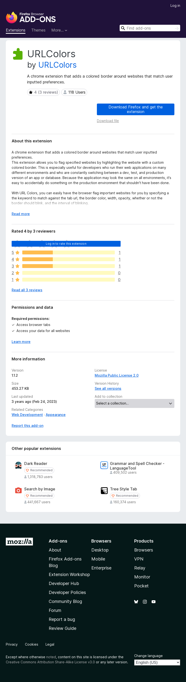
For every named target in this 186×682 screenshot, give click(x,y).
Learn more (21, 342)
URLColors (57, 65)
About (55, 549)
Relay (139, 567)
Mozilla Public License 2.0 (117, 375)
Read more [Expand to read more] (21, 214)
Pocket (141, 585)
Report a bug (62, 619)
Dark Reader (35, 463)
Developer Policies (67, 592)
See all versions (108, 388)
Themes (38, 30)
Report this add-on (27, 425)
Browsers (143, 549)
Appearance (56, 415)
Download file (108, 121)
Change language (148, 656)
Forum (55, 610)
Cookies (31, 644)
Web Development (27, 415)
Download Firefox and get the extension (135, 109)
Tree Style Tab (123, 489)
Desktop (99, 549)
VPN (138, 558)
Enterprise (101, 567)
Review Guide (62, 628)
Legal (50, 644)
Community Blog (65, 601)
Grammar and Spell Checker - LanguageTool (137, 466)
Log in (175, 5)
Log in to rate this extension (66, 243)
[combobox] (150, 28)
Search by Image (39, 489)
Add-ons (58, 541)
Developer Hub (64, 583)
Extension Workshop (69, 574)
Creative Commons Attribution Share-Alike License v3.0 (50, 662)
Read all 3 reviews (27, 290)
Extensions (15, 30)
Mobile (98, 558)
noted (51, 657)
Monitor (142, 576)
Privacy (12, 644)
